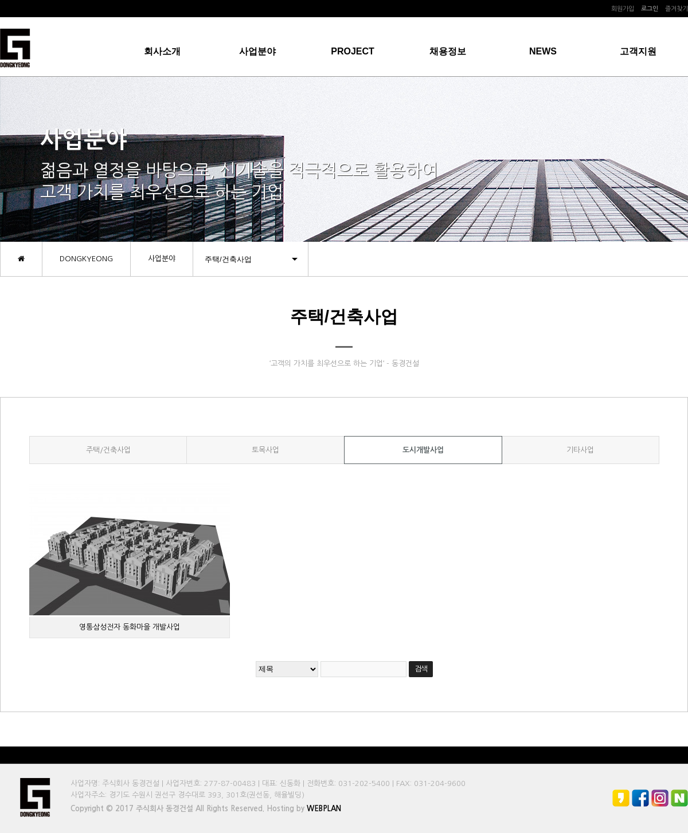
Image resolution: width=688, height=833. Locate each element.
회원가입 (622, 9)
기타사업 (580, 450)
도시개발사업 (423, 450)
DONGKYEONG (86, 258)
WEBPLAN (324, 808)
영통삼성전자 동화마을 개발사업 (129, 627)
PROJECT (352, 51)
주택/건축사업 (108, 450)
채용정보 (447, 51)
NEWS (543, 51)
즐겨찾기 (676, 9)
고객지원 (638, 51)
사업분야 (257, 51)
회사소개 (162, 51)
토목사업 (265, 450)
